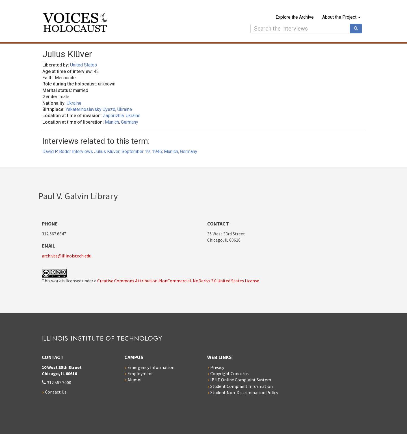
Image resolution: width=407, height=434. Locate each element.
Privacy (217, 367)
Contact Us (55, 392)
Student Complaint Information (241, 386)
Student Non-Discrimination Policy (244, 392)
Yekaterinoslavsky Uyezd (90, 109)
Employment (140, 373)
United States (83, 65)
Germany (129, 122)
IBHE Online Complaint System (240, 380)
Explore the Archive (295, 17)
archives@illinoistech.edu (66, 256)
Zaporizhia (113, 115)
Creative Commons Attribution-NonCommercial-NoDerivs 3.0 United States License (178, 280)
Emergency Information (150, 367)
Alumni (134, 380)
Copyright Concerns (229, 373)
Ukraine (74, 103)
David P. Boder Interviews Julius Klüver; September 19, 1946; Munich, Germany (119, 151)
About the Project (341, 17)
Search (358, 28)
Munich (112, 122)
